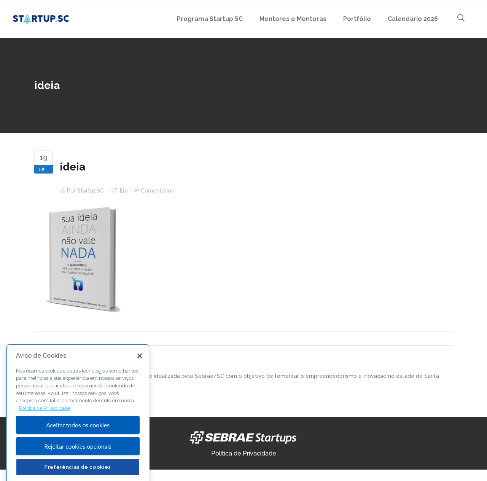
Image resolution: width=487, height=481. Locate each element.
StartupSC (90, 191)
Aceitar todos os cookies (78, 458)
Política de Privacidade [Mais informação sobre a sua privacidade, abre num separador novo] (44, 442)
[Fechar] (139, 389)
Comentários (157, 191)
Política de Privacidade (243, 453)
